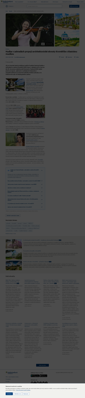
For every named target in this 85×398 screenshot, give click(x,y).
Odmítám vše (17, 393)
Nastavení (25, 393)
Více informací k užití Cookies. (23, 390)
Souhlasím (9, 393)
